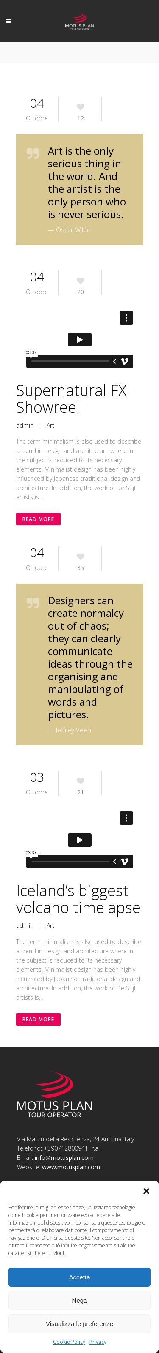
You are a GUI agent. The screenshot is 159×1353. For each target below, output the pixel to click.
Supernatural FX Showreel (71, 398)
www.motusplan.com (71, 1167)
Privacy (97, 1341)
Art (50, 425)
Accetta (79, 1277)
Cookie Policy (69, 1341)
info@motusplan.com (64, 1158)
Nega (79, 1300)
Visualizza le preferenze (79, 1323)
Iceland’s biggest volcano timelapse (78, 899)
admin (24, 425)
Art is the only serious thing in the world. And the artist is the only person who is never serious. (87, 182)
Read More (38, 519)
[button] (146, 1191)
